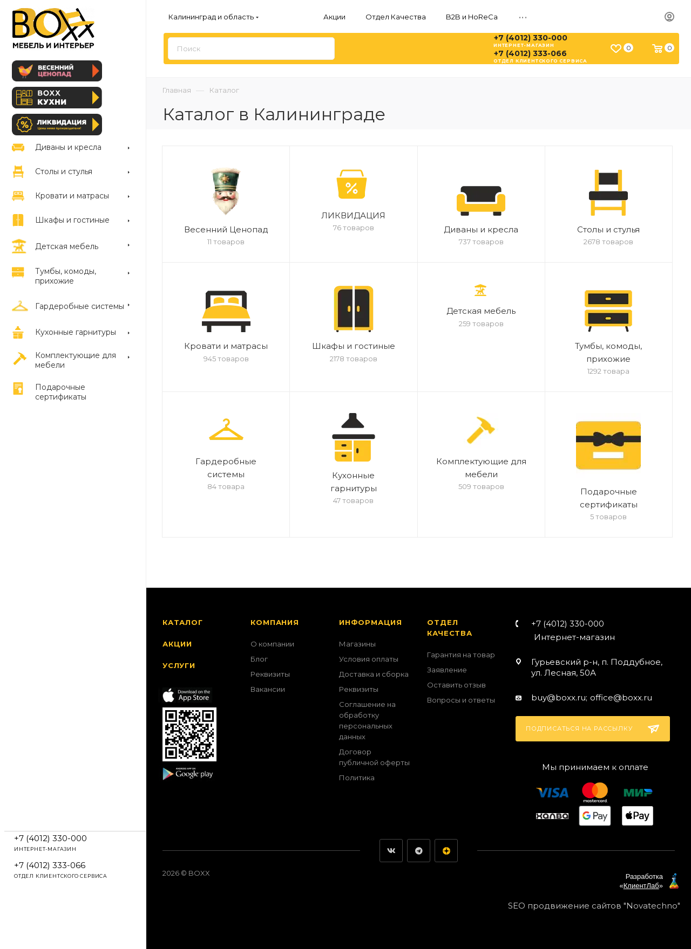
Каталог (182, 622)
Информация (370, 622)
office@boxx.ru (621, 697)
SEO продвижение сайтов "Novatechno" (594, 905)
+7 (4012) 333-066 (530, 53)
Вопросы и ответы (461, 700)
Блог (259, 659)
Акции (177, 643)
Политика (357, 777)
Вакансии (267, 689)
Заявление (447, 669)
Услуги (178, 665)
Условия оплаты (368, 659)
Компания (274, 622)
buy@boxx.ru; (559, 697)
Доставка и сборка (374, 674)
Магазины (357, 643)
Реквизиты (270, 674)
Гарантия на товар (461, 654)
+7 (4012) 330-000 (530, 38)
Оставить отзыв (456, 684)
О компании (272, 643)
